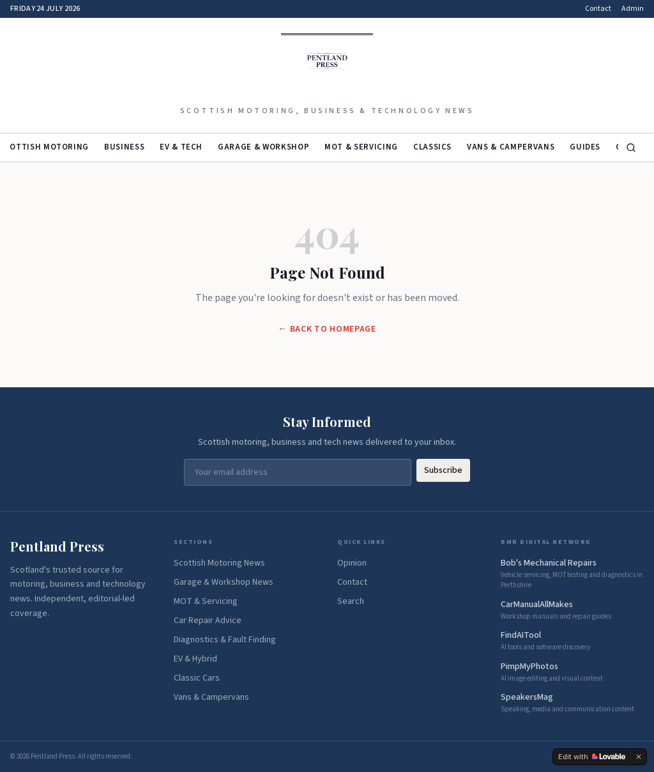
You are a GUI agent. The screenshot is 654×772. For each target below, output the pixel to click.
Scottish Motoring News (219, 563)
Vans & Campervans (510, 147)
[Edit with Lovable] (591, 756)
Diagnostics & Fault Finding (225, 639)
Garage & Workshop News (223, 582)
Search (350, 601)
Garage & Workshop (263, 147)
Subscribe (443, 470)
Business (124, 147)
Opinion (352, 563)
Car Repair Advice (207, 620)
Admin (632, 9)
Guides (585, 147)
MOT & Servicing (361, 147)
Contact (598, 9)
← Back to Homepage (327, 329)
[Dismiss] (638, 756)
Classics (432, 147)
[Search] (631, 147)
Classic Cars (197, 678)
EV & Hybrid (195, 658)
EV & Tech (181, 147)
